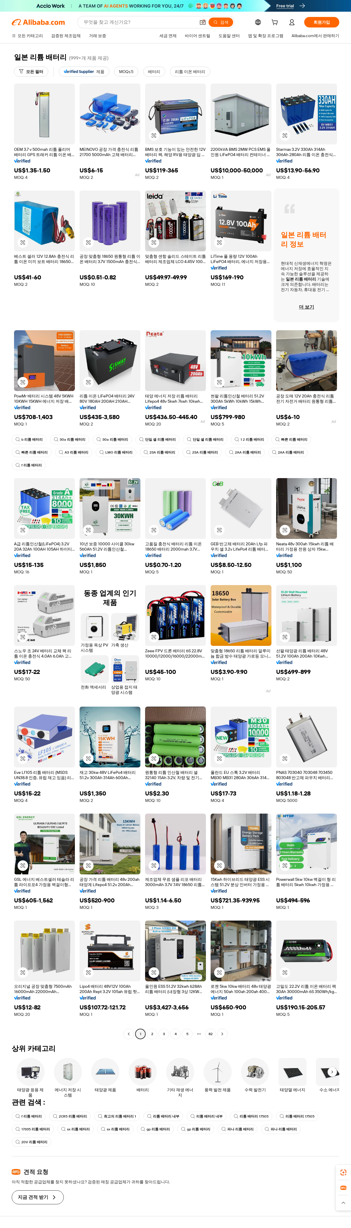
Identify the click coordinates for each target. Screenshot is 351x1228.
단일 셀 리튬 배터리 (157, 439)
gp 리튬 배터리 (155, 1129)
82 (211, 1034)
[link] (343, 1172)
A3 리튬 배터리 (73, 452)
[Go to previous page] (128, 1034)
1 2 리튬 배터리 (249, 439)
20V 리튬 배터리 (31, 1142)
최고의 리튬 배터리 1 (117, 1116)
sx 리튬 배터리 (75, 1129)
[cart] (275, 23)
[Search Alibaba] (139, 22)
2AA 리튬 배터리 (245, 452)
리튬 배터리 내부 (163, 1116)
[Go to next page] (222, 1034)
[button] (202, 22)
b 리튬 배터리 (29, 439)
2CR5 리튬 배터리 (70, 1116)
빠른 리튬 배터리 (291, 439)
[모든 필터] (31, 72)
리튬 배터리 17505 (251, 1116)
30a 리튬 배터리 (69, 439)
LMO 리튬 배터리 (116, 452)
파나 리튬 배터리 (237, 1129)
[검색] (221, 22)
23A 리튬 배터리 (159, 452)
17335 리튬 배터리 (33, 1129)
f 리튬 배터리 (29, 465)
